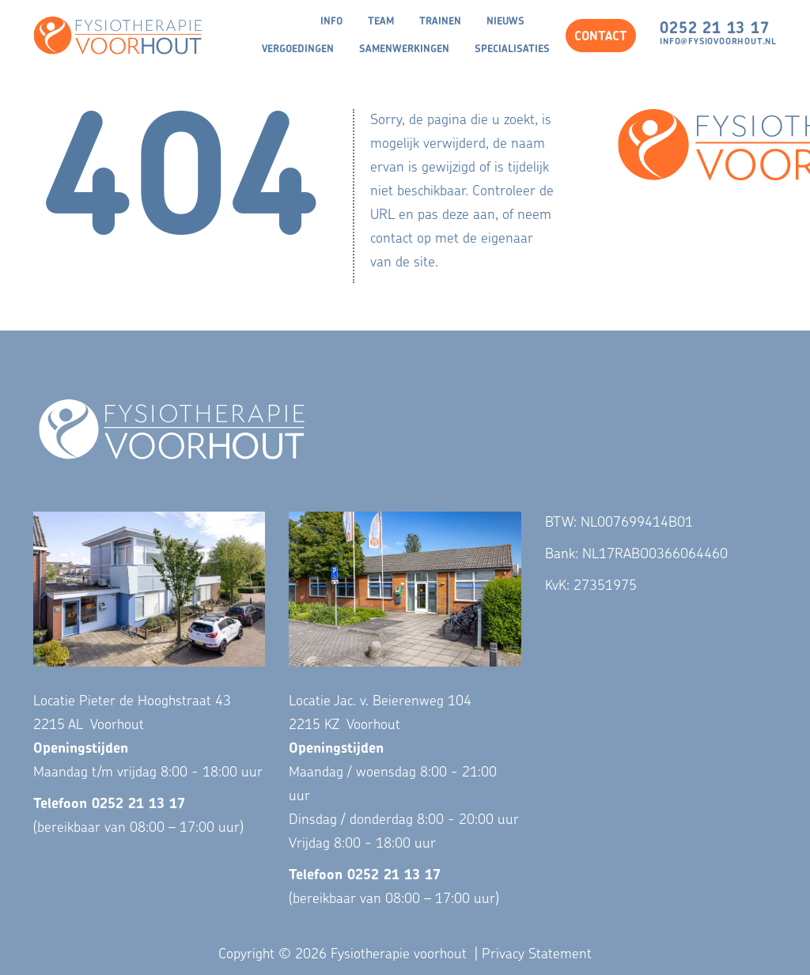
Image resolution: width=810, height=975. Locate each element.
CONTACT (600, 37)
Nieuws (505, 22)
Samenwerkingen (404, 49)
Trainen (440, 22)
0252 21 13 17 (714, 29)
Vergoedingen (298, 49)
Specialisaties (512, 49)
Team (381, 22)
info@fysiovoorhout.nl (718, 42)
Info (331, 22)
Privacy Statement (537, 954)
